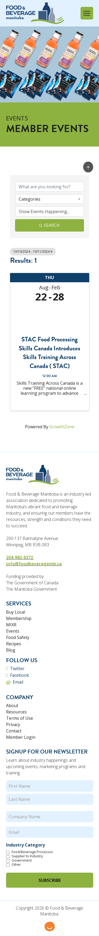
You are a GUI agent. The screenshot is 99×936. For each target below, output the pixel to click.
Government (22, 860)
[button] (87, 13)
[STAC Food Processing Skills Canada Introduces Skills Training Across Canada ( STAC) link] (50, 317)
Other (16, 864)
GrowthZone (61, 427)
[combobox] (49, 199)
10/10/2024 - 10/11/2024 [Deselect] (33, 251)
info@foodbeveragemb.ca (34, 564)
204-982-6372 (20, 557)
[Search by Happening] (49, 211)
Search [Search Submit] (49, 225)
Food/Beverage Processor (32, 852)
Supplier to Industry (27, 856)
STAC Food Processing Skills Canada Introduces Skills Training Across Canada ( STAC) (49, 352)
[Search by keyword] (49, 187)
